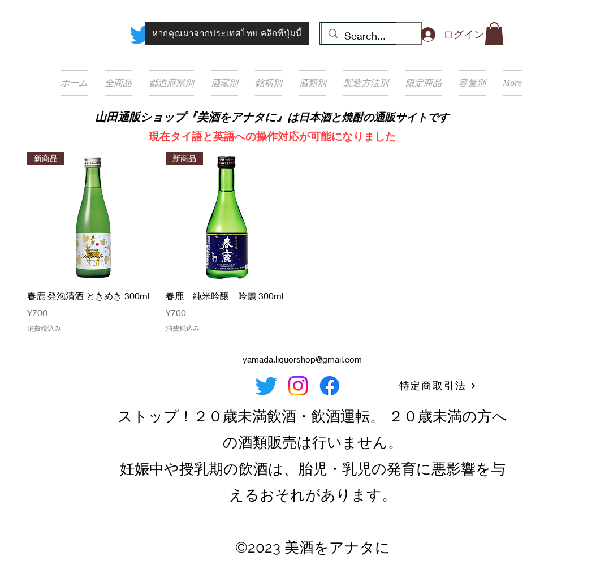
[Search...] (371, 36)
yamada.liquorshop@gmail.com (302, 359)
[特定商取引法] (438, 385)
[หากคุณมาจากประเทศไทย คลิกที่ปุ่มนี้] (227, 33)
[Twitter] (141, 34)
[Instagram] (298, 386)
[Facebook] (330, 386)
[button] (494, 33)
